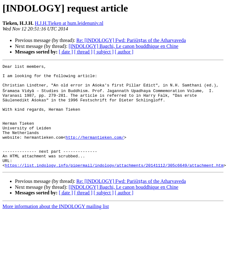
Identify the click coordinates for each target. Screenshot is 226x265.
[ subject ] (104, 51)
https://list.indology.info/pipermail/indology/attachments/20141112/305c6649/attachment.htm (114, 185)
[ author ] (124, 51)
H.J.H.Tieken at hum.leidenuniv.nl (69, 23)
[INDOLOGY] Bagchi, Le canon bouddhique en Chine (123, 46)
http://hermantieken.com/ (95, 151)
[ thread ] (83, 51)
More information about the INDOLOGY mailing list (55, 226)
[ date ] (66, 51)
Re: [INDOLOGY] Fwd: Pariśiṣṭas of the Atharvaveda (131, 40)
